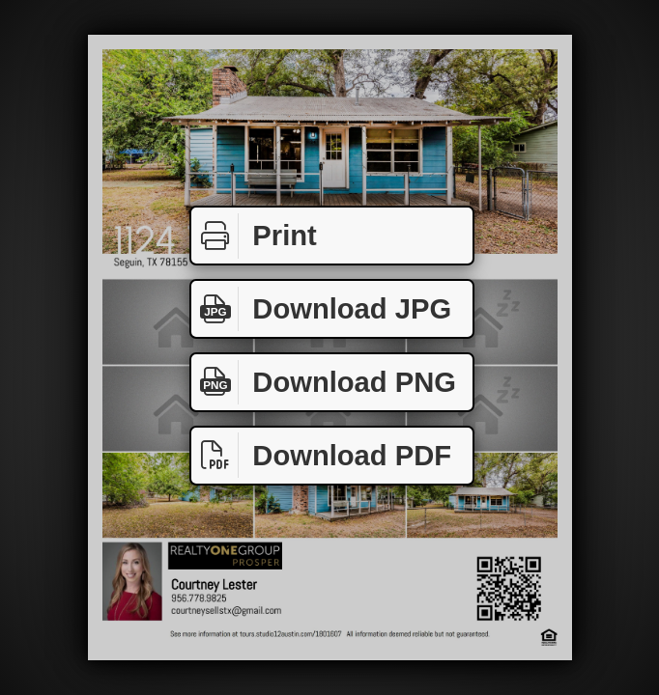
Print (254, 236)
